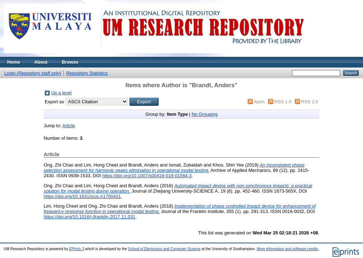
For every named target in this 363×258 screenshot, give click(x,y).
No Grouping (205, 114)
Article (68, 125)
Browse (70, 62)
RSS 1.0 (282, 101)
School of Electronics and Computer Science (164, 249)
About (41, 62)
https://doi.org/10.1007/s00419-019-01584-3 (147, 175)
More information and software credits (287, 249)
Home (13, 62)
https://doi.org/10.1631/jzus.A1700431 (82, 196)
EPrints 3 (76, 249)
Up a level (61, 92)
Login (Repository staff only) (32, 73)
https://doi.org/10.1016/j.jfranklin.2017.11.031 (89, 216)
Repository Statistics (87, 73)
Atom (259, 101)
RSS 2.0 (309, 101)
